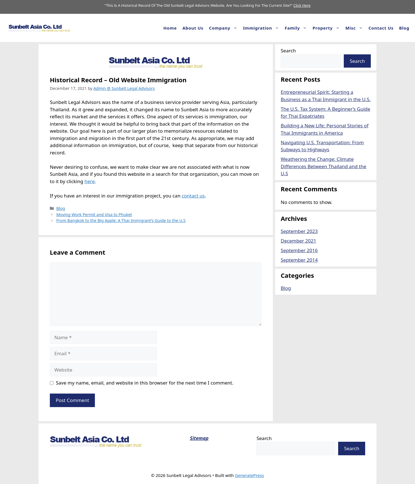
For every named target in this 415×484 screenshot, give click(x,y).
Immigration (262, 27)
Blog (404, 28)
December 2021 (298, 240)
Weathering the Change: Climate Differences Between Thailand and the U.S (323, 166)
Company (224, 27)
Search (288, 50)
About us (192, 28)
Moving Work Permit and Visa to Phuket (94, 214)
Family (297, 27)
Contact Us (381, 28)
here (89, 181)
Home (170, 28)
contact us (193, 195)
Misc (355, 27)
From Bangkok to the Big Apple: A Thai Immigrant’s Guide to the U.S (121, 220)
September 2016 (299, 250)
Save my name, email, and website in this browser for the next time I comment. (144, 382)
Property (327, 27)
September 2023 (299, 231)
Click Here (302, 5)
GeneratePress (249, 475)
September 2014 (299, 260)
